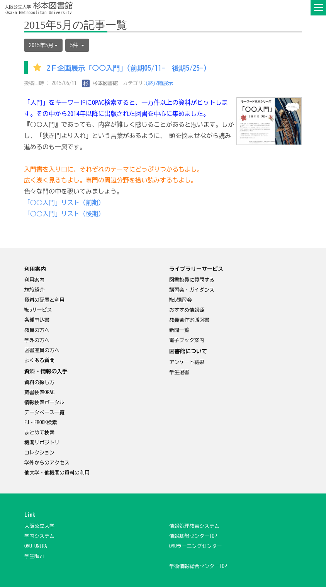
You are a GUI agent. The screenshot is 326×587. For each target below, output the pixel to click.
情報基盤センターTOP (193, 536)
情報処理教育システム (194, 526)
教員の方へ (36, 330)
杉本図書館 (100, 83)
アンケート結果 (186, 362)
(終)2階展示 (159, 83)
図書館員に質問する (191, 279)
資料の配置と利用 (44, 300)
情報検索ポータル (44, 402)
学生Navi (34, 556)
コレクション (39, 452)
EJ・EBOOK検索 (40, 422)
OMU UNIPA (35, 546)
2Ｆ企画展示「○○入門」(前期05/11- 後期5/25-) (127, 68)
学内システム (39, 536)
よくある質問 (39, 360)
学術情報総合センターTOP (198, 566)
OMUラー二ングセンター (195, 546)
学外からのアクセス (47, 462)
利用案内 (34, 279)
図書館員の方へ (41, 350)
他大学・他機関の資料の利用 (57, 472)
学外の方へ (36, 340)
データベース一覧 (44, 412)
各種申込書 (36, 320)
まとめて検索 (39, 432)
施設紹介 (34, 290)
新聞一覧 (179, 330)
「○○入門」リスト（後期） (64, 214)
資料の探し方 (39, 382)
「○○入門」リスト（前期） (64, 202)
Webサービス (38, 310)
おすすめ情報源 (186, 310)
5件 (77, 45)
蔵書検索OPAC (39, 392)
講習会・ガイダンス (191, 290)
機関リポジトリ (41, 442)
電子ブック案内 (186, 340)
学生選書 (179, 372)
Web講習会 (180, 300)
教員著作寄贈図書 (189, 320)
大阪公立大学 (39, 526)
